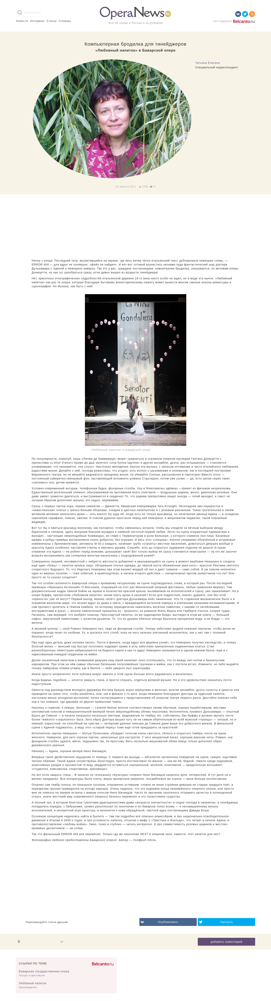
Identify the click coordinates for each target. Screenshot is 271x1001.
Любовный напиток (33, 983)
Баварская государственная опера (44, 971)
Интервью (37, 21)
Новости (22, 21)
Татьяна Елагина (207, 62)
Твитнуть (226, 922)
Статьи (52, 21)
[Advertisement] (135, 227)
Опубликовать (168, 922)
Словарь (65, 21)
